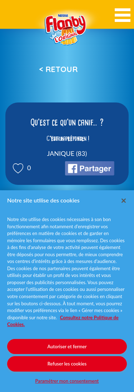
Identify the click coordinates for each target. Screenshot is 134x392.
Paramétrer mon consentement (67, 381)
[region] (67, 291)
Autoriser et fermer (67, 346)
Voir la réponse (67, 139)
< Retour (58, 69)
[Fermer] (123, 201)
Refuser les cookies (67, 364)
